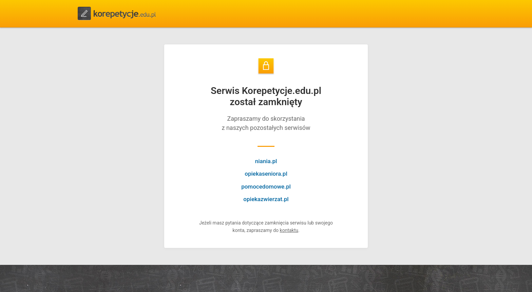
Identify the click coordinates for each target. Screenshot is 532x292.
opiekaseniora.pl (266, 173)
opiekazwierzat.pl (265, 199)
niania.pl (266, 161)
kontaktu (289, 230)
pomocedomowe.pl (266, 186)
